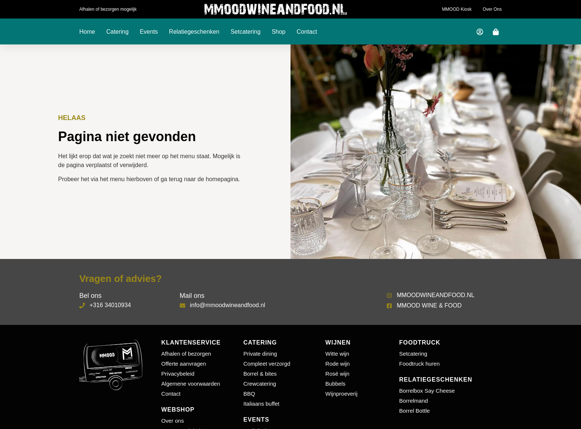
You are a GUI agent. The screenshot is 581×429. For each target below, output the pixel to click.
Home (87, 32)
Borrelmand (413, 401)
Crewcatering (259, 383)
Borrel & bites (260, 373)
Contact (307, 32)
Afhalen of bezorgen (186, 353)
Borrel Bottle (414, 411)
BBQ (249, 393)
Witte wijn (337, 353)
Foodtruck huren (419, 363)
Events (149, 32)
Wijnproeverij (341, 393)
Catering (117, 32)
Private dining (260, 353)
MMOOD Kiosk (457, 9)
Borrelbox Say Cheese (427, 391)
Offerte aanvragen (183, 363)
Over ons (492, 9)
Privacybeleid (177, 373)
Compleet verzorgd (266, 363)
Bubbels (335, 383)
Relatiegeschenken (194, 32)
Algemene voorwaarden (190, 383)
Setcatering (245, 32)
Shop (278, 32)
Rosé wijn (337, 373)
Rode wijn (337, 363)
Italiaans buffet (261, 403)
